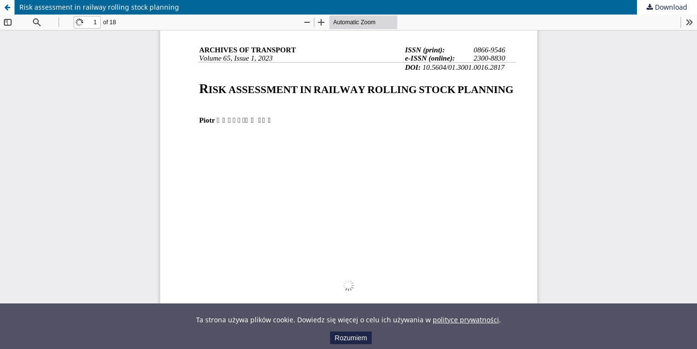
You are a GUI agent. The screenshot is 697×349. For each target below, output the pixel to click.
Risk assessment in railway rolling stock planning (99, 7)
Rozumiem (351, 338)
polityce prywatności (466, 319)
